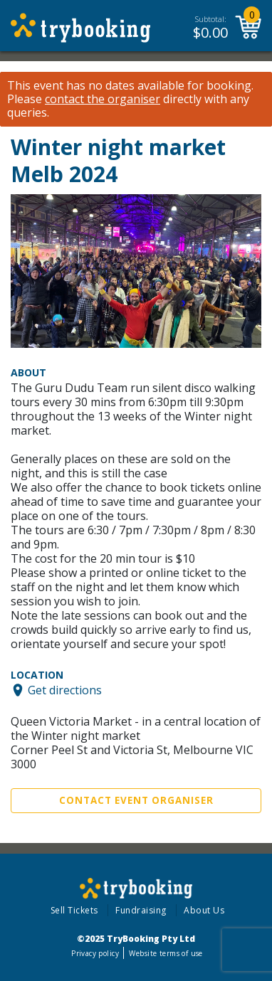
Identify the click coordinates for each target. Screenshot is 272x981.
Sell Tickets (74, 910)
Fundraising (141, 910)
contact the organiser (102, 99)
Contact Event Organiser (136, 800)
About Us (204, 910)
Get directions (65, 690)
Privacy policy (95, 953)
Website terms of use (165, 953)
